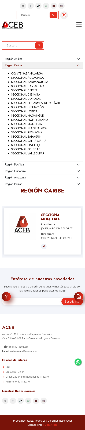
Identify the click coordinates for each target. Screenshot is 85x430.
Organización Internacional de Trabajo (27, 376)
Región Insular (13, 184)
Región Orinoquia (15, 171)
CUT (8, 367)
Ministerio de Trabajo (18, 381)
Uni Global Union (15, 372)
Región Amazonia (15, 177)
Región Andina (13, 59)
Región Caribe (13, 65)
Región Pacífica (14, 164)
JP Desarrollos (50, 424)
